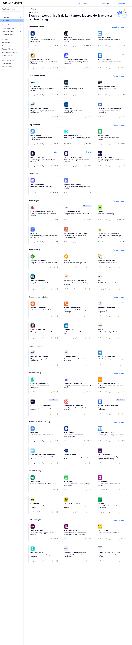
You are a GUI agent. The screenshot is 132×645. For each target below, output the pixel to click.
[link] (12, 9)
